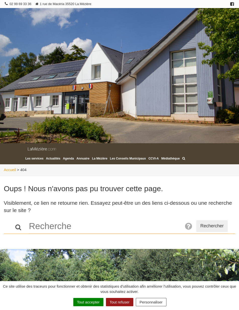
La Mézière (99, 158)
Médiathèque (170, 158)
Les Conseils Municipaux (128, 158)
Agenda (68, 158)
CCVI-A (153, 158)
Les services (34, 158)
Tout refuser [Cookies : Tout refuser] (120, 302)
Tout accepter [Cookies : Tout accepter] (88, 302)
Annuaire (82, 158)
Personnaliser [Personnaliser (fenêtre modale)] (151, 302)
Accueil (10, 170)
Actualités (53, 158)
